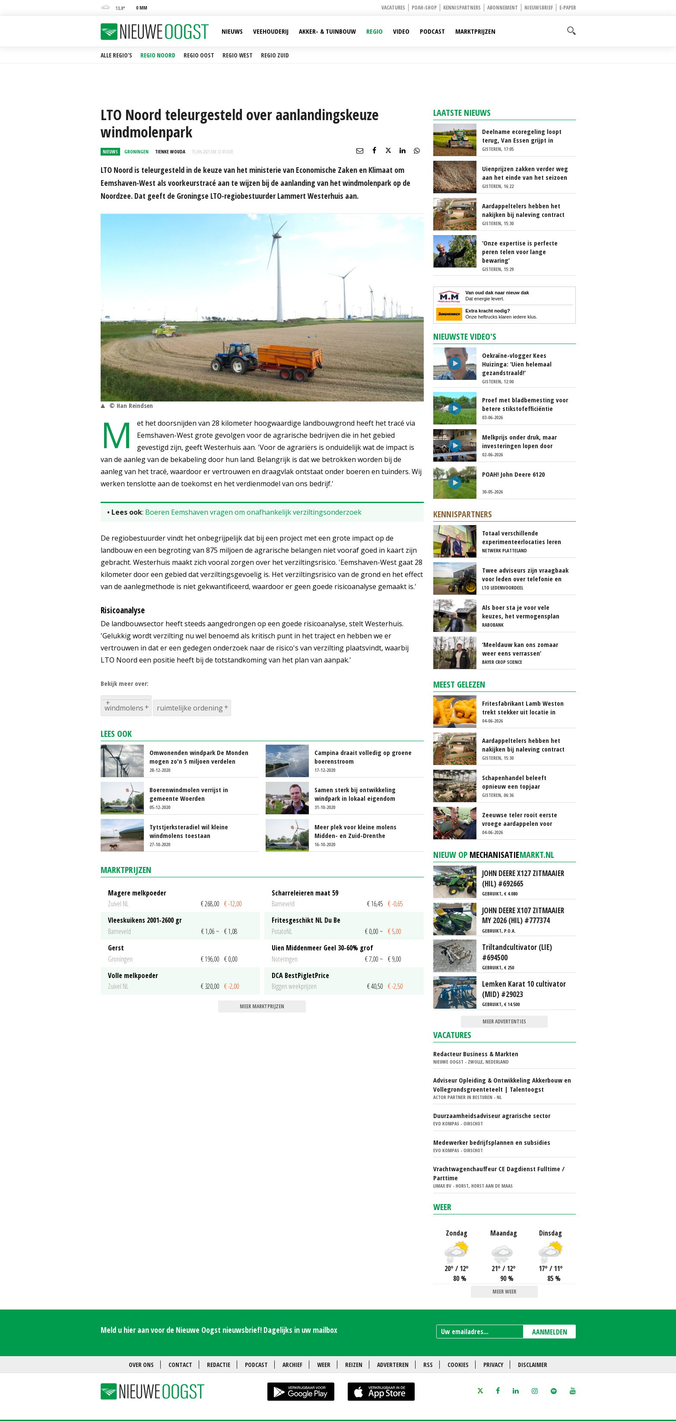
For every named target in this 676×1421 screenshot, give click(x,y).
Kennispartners (462, 7)
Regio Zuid (275, 55)
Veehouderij (271, 31)
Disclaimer (532, 1364)
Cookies (458, 1364)
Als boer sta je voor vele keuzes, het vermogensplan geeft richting (520, 611)
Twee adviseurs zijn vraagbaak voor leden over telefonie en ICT (525, 574)
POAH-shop (424, 7)
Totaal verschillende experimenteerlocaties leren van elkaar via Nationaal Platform (521, 537)
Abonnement (502, 7)
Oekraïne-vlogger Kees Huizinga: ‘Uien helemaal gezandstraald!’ (517, 364)
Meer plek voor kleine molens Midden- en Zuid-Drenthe (355, 831)
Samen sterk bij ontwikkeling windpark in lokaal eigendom (355, 794)
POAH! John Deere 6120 (513, 474)
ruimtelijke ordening (190, 708)
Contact (180, 1364)
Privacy (493, 1364)
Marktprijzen (475, 31)
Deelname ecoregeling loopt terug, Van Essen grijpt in (522, 135)
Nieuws (232, 31)
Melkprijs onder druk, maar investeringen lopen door (519, 441)
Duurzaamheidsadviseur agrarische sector (491, 1115)
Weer (442, 1207)
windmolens (124, 708)
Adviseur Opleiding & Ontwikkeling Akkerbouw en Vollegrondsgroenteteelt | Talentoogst (502, 1084)
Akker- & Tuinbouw (327, 31)
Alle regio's (116, 55)
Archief (292, 1364)
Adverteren (393, 1364)
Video (401, 31)
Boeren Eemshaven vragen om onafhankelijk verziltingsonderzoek (253, 512)
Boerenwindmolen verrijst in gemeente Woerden (188, 794)
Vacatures (393, 7)
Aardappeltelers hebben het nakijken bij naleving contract (523, 210)
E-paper (567, 7)
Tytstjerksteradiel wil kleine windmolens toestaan (188, 831)
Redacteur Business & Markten (475, 1053)
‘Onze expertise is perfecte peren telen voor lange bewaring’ (520, 251)
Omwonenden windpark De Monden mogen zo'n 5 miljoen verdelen (198, 756)
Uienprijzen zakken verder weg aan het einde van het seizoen (525, 173)
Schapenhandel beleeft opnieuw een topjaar (514, 781)
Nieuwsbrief (538, 7)
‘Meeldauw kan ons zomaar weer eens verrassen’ (520, 648)
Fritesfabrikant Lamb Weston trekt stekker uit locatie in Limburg (523, 707)
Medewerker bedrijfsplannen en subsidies (491, 1142)
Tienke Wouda (170, 151)
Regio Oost (199, 55)
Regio (374, 31)
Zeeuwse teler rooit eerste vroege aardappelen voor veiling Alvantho (519, 819)
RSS (428, 1364)
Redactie (218, 1364)
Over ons (141, 1364)
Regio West (237, 55)
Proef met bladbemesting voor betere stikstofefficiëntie (525, 404)
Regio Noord (157, 55)
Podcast (432, 31)
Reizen (353, 1364)
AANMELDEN (549, 1332)
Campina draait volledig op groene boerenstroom (363, 756)
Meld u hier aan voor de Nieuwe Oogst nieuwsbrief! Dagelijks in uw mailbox (219, 1330)
